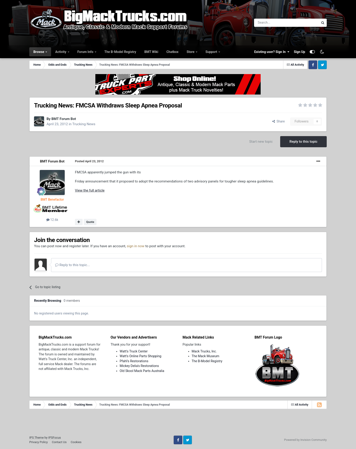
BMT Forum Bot (63, 119)
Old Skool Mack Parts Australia (142, 371)
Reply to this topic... (72, 265)
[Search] (274, 23)
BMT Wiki (151, 52)
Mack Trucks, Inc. (204, 351)
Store (191, 52)
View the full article (89, 190)
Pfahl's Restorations (134, 361)
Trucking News (84, 124)
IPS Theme (36, 437)
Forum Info (85, 52)
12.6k (52, 220)
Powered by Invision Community (305, 440)
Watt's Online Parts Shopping (140, 356)
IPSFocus (54, 437)
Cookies (76, 442)
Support (211, 52)
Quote (90, 222)
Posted (89, 161)
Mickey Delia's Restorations (139, 366)
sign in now (136, 246)
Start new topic (261, 142)
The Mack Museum (205, 356)
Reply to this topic (303, 142)
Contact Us (59, 442)
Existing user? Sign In (271, 52)
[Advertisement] (178, 424)
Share (278, 121)
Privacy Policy (38, 442)
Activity (61, 52)
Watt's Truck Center (134, 351)
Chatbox (172, 52)
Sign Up (299, 52)
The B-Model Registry (120, 52)
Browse (39, 52)
